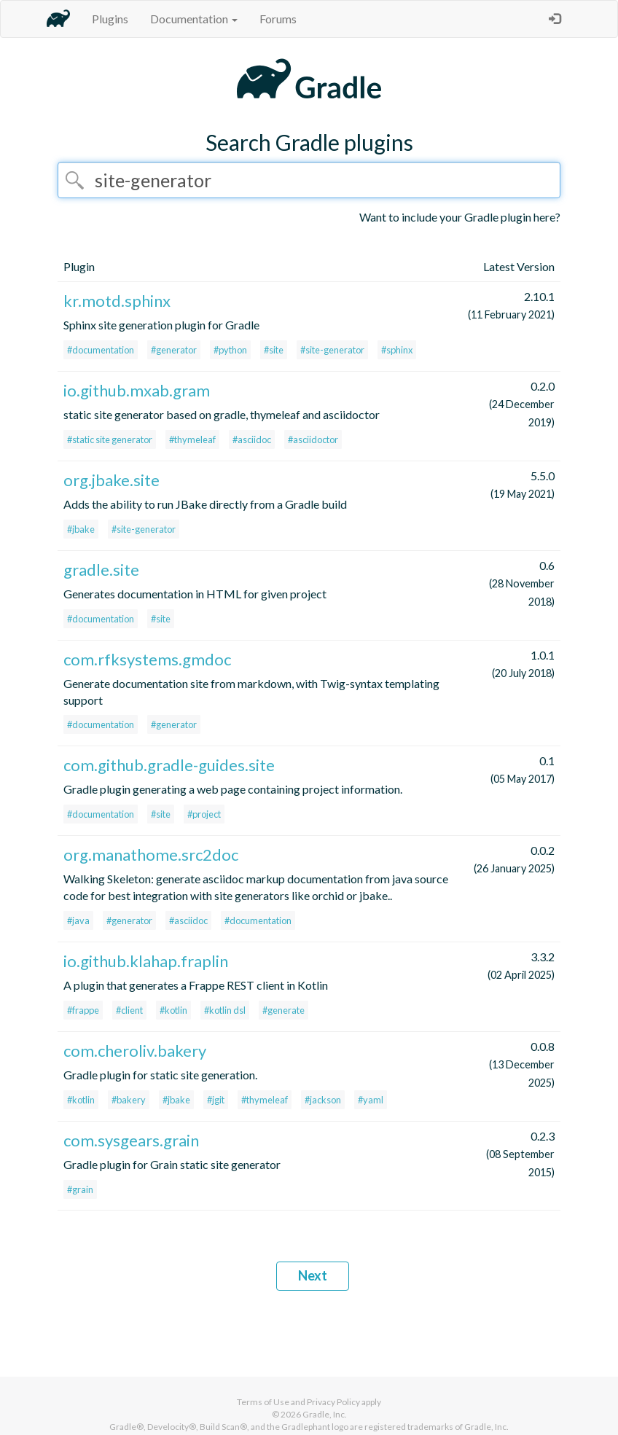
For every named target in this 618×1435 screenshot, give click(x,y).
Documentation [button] (194, 19)
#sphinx (396, 350)
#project (204, 814)
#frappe (83, 1010)
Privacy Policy (333, 1401)
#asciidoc (251, 439)
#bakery (129, 1100)
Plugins (110, 19)
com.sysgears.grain (131, 1140)
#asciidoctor (313, 439)
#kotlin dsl (225, 1010)
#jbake (81, 529)
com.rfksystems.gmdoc (147, 659)
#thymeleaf (192, 439)
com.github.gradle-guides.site (169, 765)
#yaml (370, 1100)
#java (78, 920)
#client (129, 1010)
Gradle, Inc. (324, 1414)
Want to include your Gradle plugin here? (459, 217)
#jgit (215, 1100)
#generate (283, 1010)
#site (273, 350)
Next (312, 1275)
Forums (278, 19)
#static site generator (109, 439)
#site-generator (332, 350)
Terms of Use (263, 1401)
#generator (174, 350)
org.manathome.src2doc (150, 854)
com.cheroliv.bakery (134, 1050)
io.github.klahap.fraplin (145, 961)
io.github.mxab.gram (136, 390)
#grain (80, 1189)
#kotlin (173, 1010)
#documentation (100, 350)
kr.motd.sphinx (117, 300)
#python (230, 350)
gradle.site (101, 569)
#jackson (323, 1100)
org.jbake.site (111, 480)
